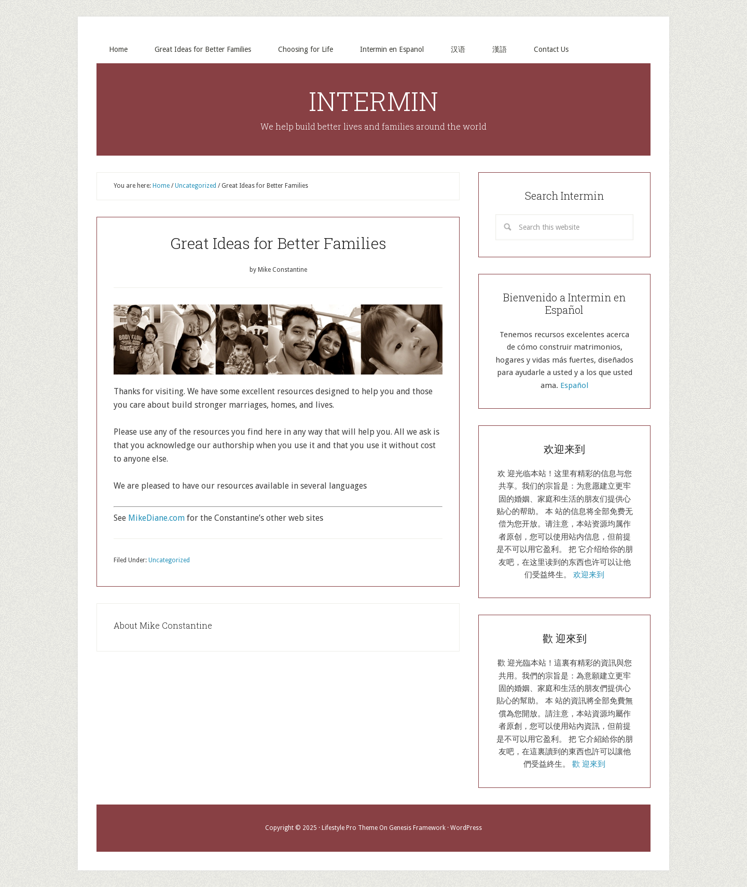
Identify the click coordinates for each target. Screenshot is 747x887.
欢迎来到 (588, 574)
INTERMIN (373, 101)
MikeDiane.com (156, 518)
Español (574, 385)
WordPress (466, 827)
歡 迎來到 (588, 764)
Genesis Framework (417, 827)
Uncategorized (169, 560)
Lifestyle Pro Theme (350, 827)
